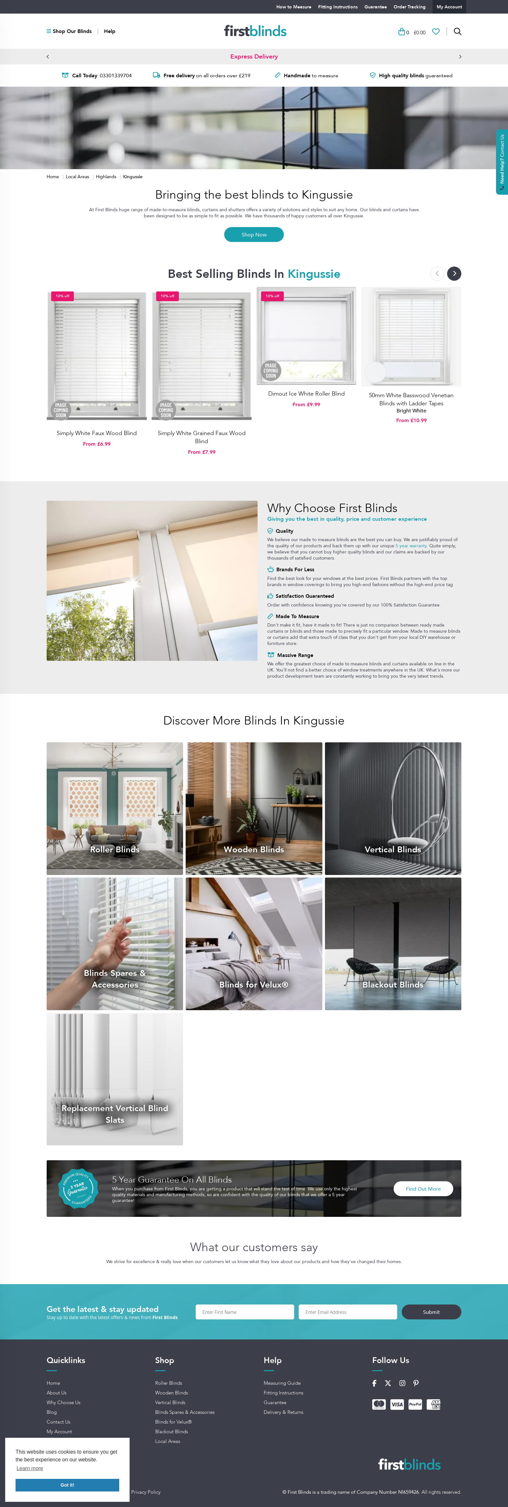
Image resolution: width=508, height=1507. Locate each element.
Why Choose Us (63, 1402)
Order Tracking (410, 6)
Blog (52, 1412)
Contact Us (58, 1422)
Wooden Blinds (171, 1393)
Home (53, 176)
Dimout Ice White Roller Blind (306, 393)
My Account (449, 6)
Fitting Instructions (338, 6)
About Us (56, 1393)
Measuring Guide (282, 1383)
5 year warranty (411, 545)
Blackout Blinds (171, 1432)
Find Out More (423, 1189)
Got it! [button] (67, 1485)
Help (109, 31)
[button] (48, 57)
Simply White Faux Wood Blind (97, 433)
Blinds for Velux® (173, 1422)
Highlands (107, 176)
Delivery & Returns (283, 1412)
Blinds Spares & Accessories (184, 1412)
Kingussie (133, 176)
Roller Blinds (168, 1383)
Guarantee (375, 6)
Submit (431, 1312)
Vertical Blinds (170, 1402)
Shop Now (254, 234)
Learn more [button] (30, 1468)
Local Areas (78, 176)
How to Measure (293, 6)
